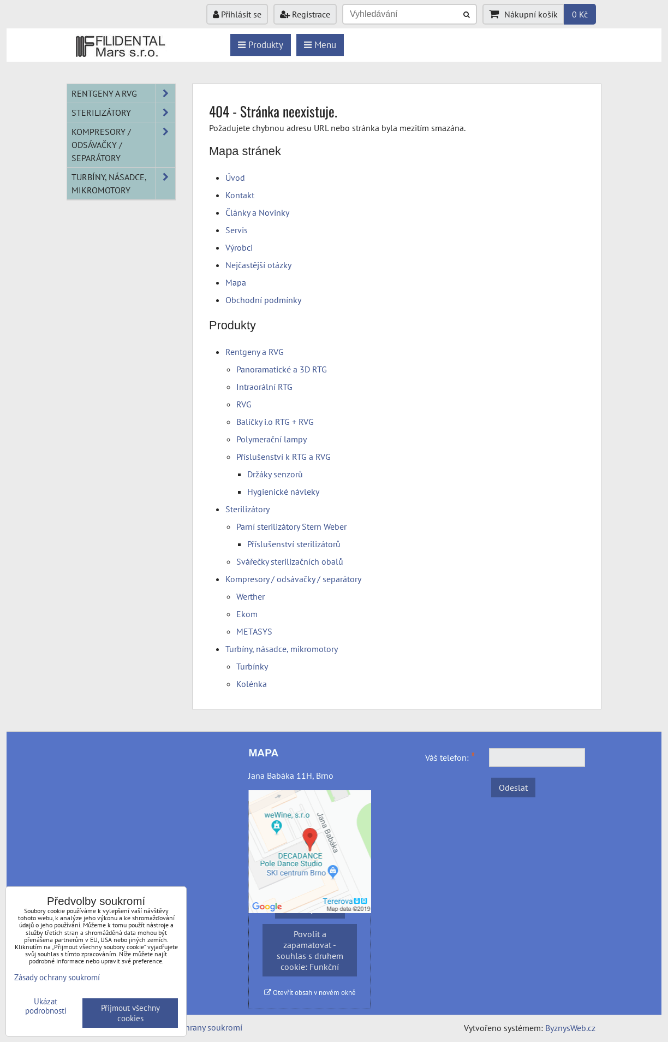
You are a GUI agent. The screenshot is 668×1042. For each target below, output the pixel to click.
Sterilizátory (247, 509)
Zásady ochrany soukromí (195, 1027)
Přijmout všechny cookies (130, 1013)
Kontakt (239, 195)
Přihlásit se (237, 14)
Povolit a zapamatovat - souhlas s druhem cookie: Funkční (310, 950)
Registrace (305, 14)
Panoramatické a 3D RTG (281, 369)
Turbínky (252, 666)
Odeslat (513, 787)
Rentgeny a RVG (254, 351)
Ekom (247, 613)
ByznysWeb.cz (570, 1027)
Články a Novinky (257, 212)
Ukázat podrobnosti (46, 1006)
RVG (244, 404)
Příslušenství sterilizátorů (294, 543)
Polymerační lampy (271, 439)
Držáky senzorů (275, 474)
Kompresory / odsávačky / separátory (293, 578)
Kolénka (251, 683)
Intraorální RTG (264, 386)
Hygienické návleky (283, 491)
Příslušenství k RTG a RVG (283, 456)
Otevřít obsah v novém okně (310, 992)
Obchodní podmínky (263, 299)
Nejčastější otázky (258, 264)
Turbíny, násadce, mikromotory (281, 648)
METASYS (254, 631)
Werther (250, 596)
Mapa (235, 282)
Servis (236, 229)
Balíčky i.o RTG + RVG (275, 421)
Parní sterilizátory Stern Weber (291, 526)
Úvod (235, 177)
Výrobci (239, 247)
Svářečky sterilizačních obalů (289, 561)
